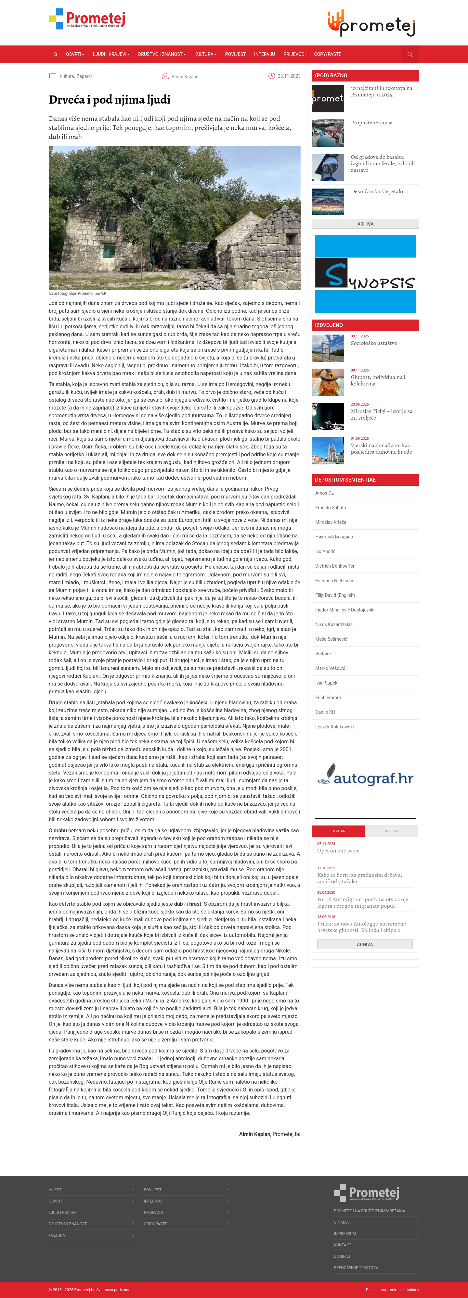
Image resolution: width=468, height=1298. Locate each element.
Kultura (205, 54)
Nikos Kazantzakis (334, 624)
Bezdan (338, 831)
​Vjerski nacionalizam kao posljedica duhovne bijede (381, 448)
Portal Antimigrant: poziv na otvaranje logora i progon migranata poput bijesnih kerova (362, 905)
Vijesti (391, 831)
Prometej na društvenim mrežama (369, 1211)
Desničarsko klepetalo (377, 191)
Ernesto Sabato (330, 507)
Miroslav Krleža (330, 522)
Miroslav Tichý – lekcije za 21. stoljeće (381, 414)
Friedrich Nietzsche (334, 580)
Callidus (412, 1290)
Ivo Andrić (325, 551)
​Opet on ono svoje (338, 850)
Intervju (264, 54)
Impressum (345, 1233)
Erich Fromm (328, 697)
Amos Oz (324, 493)
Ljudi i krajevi (111, 54)
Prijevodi (294, 54)
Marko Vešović (330, 668)
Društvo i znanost (162, 54)
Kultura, (67, 76)
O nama (341, 1222)
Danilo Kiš (325, 712)
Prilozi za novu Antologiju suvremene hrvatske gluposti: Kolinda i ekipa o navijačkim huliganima (361, 930)
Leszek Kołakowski (334, 726)
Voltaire (323, 653)
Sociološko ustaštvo (374, 343)
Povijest (235, 54)
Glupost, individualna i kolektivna (378, 380)
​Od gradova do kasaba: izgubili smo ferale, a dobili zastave (383, 163)
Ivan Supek (326, 683)
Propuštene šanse (371, 122)
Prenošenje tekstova (356, 1268)
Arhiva (366, 224)
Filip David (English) (335, 595)
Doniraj (342, 1256)
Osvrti (75, 54)
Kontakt (342, 1245)
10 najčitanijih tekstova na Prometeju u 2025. (381, 91)
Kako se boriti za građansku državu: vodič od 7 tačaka (359, 878)
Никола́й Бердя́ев (334, 536)
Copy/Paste (327, 54)
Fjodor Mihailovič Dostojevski (344, 609)
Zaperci (84, 76)
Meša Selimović (331, 639)
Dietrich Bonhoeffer (335, 566)
